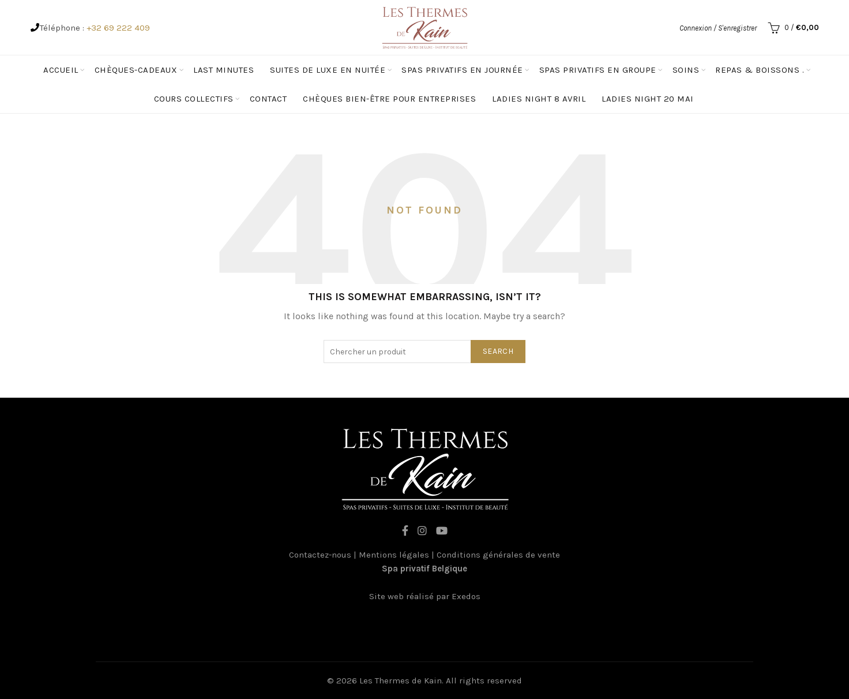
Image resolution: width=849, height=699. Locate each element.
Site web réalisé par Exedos (424, 596)
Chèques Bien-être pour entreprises (389, 99)
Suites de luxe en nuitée (327, 70)
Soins (686, 70)
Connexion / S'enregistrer (718, 28)
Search (498, 351)
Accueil (60, 70)
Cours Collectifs (194, 99)
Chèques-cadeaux (136, 70)
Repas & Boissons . (759, 70)
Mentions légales (394, 555)
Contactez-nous (320, 555)
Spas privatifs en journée (462, 70)
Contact (268, 99)
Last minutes (223, 70)
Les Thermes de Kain (400, 680)
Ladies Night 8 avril (538, 99)
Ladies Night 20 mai (648, 99)
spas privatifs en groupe (597, 70)
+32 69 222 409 (118, 28)
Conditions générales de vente (498, 555)
